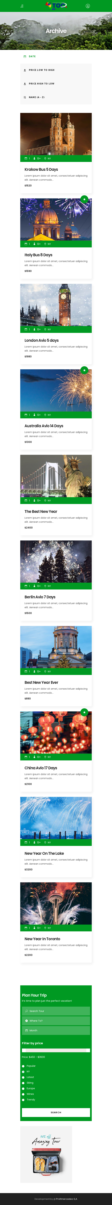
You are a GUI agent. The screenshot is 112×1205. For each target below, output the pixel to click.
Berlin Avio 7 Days (40, 597)
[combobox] (60, 1030)
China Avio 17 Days (41, 768)
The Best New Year (41, 511)
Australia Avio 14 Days (44, 426)
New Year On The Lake (44, 853)
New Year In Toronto (42, 939)
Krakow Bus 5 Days (41, 169)
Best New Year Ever (41, 682)
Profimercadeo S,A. (67, 1199)
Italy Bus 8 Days (38, 255)
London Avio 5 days (42, 340)
